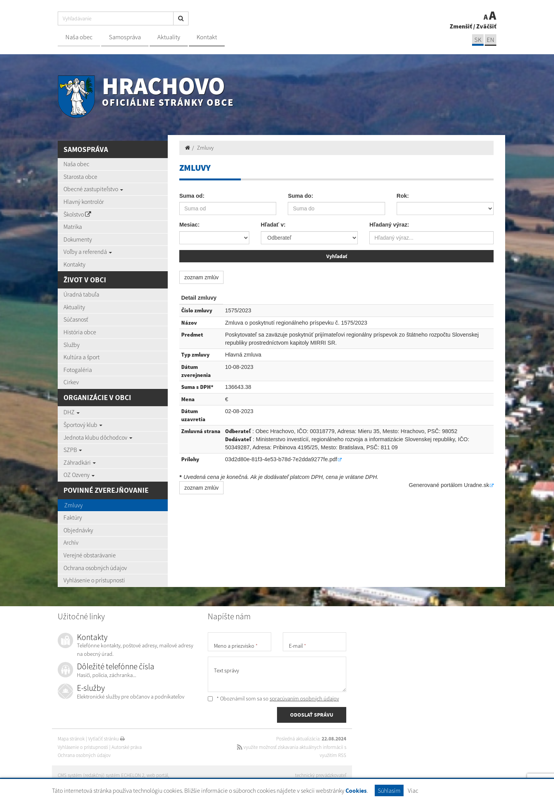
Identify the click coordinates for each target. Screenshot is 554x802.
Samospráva (125, 37)
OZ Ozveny (79, 475)
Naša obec (78, 37)
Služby (71, 344)
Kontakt (207, 37)
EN (490, 40)
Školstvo (77, 214)
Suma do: (300, 196)
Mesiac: (189, 225)
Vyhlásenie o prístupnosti (94, 580)
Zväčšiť (486, 26)
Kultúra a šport (81, 357)
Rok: (403, 196)
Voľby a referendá (87, 251)
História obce (79, 332)
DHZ (71, 412)
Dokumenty (77, 239)
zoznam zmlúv (201, 277)
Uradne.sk (476, 485)
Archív (70, 542)
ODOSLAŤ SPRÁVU (311, 715)
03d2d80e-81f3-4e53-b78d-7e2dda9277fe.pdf (281, 459)
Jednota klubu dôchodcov (97, 437)
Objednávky (78, 530)
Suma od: (192, 196)
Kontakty (74, 264)
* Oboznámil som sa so (273, 698)
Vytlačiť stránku (106, 738)
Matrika (72, 226)
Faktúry (72, 517)
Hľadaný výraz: (389, 225)
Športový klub (82, 425)
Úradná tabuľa (81, 294)
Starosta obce (80, 176)
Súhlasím (389, 790)
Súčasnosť (75, 319)
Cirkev (71, 382)
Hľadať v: (273, 225)
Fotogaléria (77, 369)
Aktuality (168, 37)
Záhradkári (79, 462)
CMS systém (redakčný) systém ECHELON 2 (101, 775)
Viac (413, 790)
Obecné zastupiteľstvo (93, 189)
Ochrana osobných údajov (95, 568)
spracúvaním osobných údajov (304, 698)
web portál (157, 775)
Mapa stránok (71, 738)
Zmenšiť (461, 26)
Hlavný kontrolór (83, 201)
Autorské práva (127, 747)
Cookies (356, 791)
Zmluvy (73, 505)
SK (477, 40)
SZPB (72, 450)
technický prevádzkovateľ (320, 775)
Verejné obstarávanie (89, 555)
